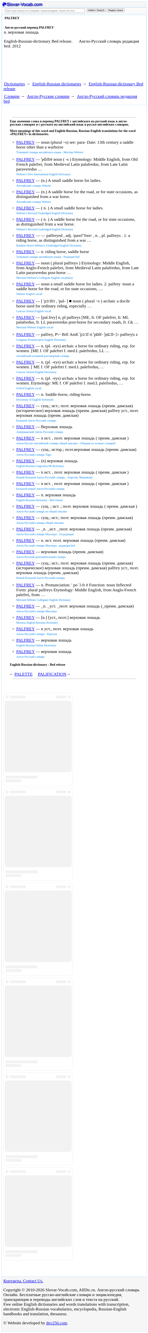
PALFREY (25, 142)
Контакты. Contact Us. (23, 1280)
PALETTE (24, 674)
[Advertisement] (66, 66)
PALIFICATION (52, 674)
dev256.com (56, 1323)
